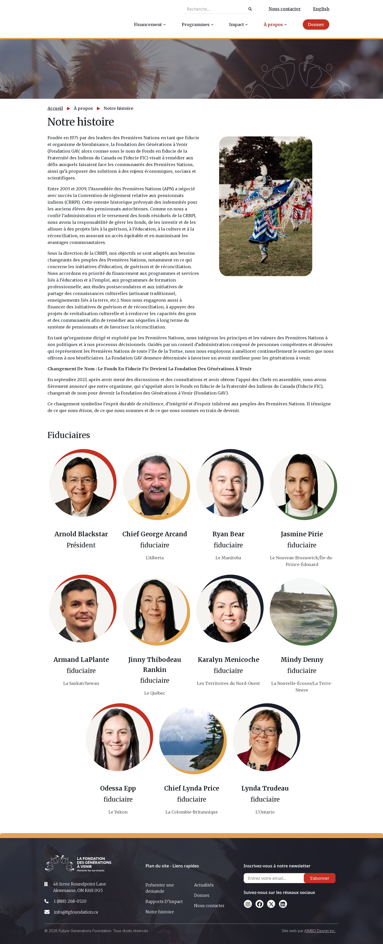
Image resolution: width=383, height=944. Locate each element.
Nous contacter (285, 8)
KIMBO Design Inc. (320, 931)
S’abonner (319, 878)
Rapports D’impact (164, 901)
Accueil (55, 108)
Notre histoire (160, 911)
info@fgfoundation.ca (76, 912)
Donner (202, 895)
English (321, 8)
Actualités (204, 885)
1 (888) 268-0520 (70, 901)
